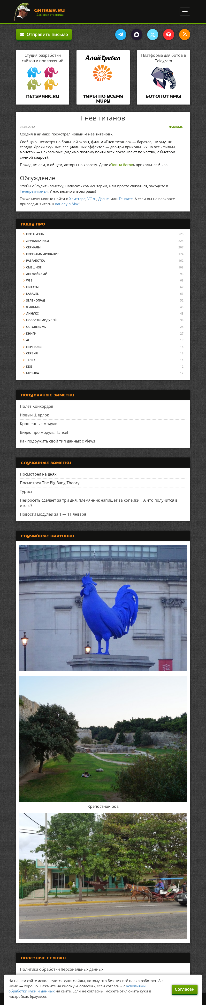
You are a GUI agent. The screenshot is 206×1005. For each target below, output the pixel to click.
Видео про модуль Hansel (44, 432)
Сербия (32, 353)
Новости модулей (41, 320)
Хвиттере (77, 198)
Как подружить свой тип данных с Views (57, 441)
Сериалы (33, 247)
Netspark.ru (42, 96)
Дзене (103, 198)
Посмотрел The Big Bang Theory (49, 482)
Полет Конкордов (36, 406)
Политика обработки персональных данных (61, 969)
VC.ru (91, 198)
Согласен (185, 989)
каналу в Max (67, 203)
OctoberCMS (36, 327)
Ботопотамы (163, 96)
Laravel (32, 294)
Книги (31, 333)
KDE (29, 367)
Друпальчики (37, 241)
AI (27, 340)
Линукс (32, 313)
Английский (36, 274)
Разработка (35, 261)
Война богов (122, 164)
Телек (30, 360)
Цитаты (32, 287)
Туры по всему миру (103, 99)
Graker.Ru (49, 10)
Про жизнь (35, 234)
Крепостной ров (103, 806)
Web (29, 280)
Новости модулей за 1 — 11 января (53, 514)
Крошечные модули (39, 423)
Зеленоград (35, 300)
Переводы (34, 347)
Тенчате (126, 198)
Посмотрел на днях (38, 474)
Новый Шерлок (34, 415)
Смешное (34, 267)
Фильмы (176, 127)
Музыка (32, 373)
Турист (26, 491)
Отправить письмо (44, 34)
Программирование (42, 254)
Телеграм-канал (34, 191)
